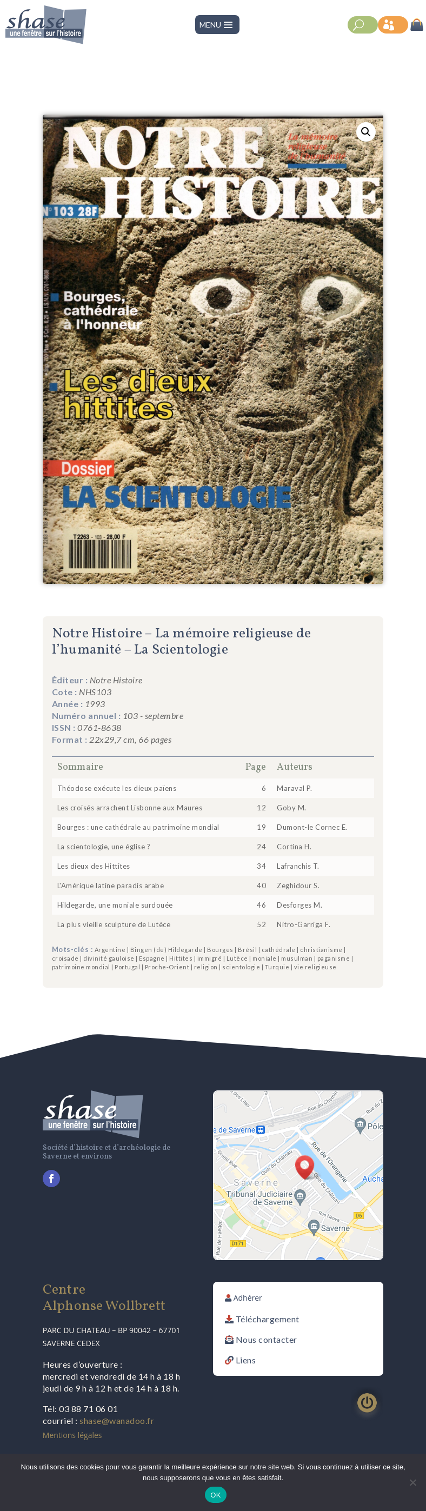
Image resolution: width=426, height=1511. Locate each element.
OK (215, 1495)
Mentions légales (72, 1435)
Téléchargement (267, 1319)
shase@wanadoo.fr (116, 1420)
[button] (366, 132)
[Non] (412, 1482)
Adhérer (248, 1298)
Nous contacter (266, 1339)
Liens (246, 1360)
